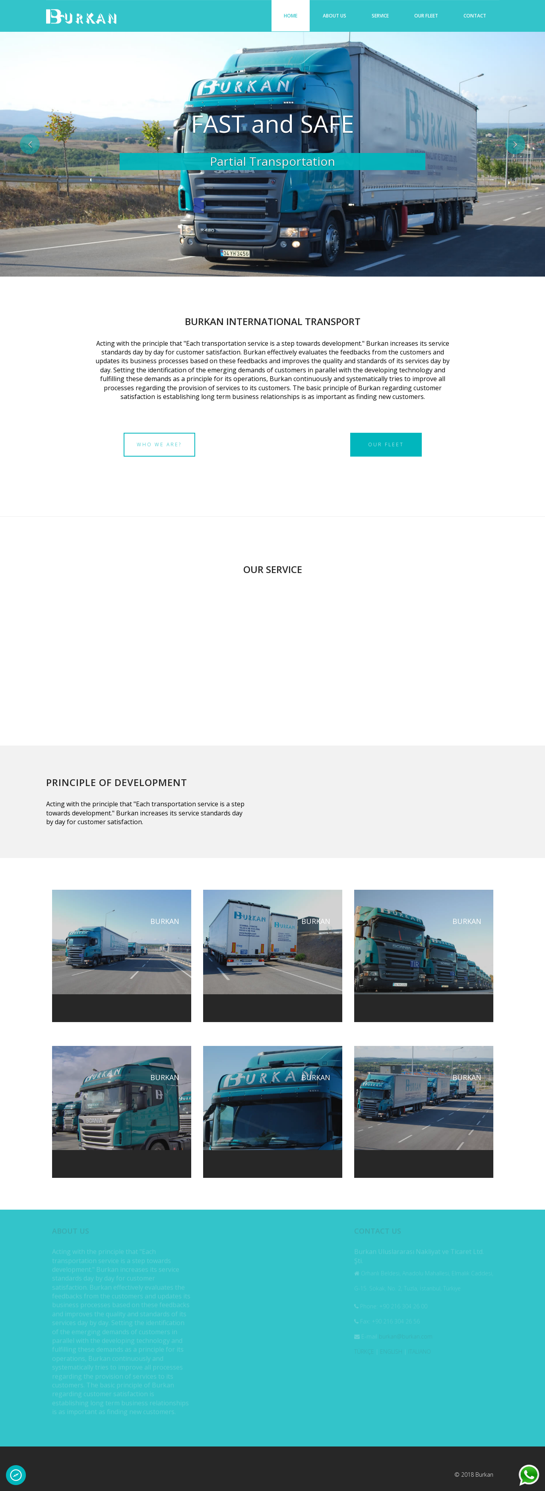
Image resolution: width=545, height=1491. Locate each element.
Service (380, 15)
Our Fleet (426, 15)
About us (334, 15)
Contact (475, 15)
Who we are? (159, 444)
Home (290, 15)
